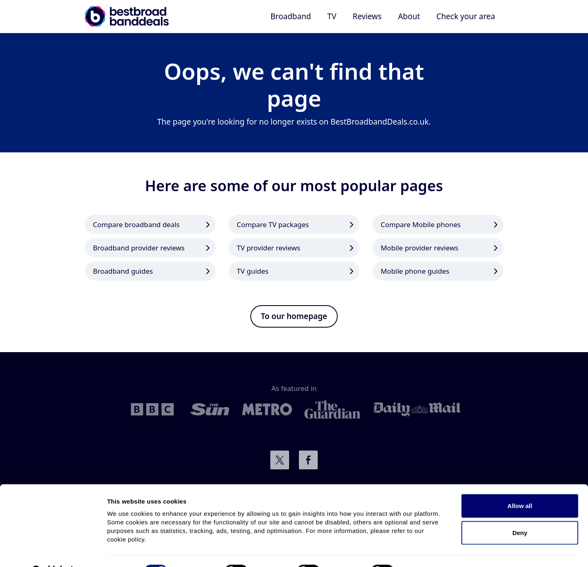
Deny (520, 512)
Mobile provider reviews (419, 247)
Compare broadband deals (136, 224)
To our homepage (294, 316)
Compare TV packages (273, 224)
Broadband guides (123, 271)
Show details (429, 550)
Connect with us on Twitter (279, 460)
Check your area (466, 16)
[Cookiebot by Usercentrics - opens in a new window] (53, 551)
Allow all (520, 485)
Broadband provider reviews (139, 247)
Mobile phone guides (415, 271)
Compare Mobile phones (421, 224)
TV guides (253, 271)
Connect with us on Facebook (308, 460)
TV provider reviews (268, 247)
